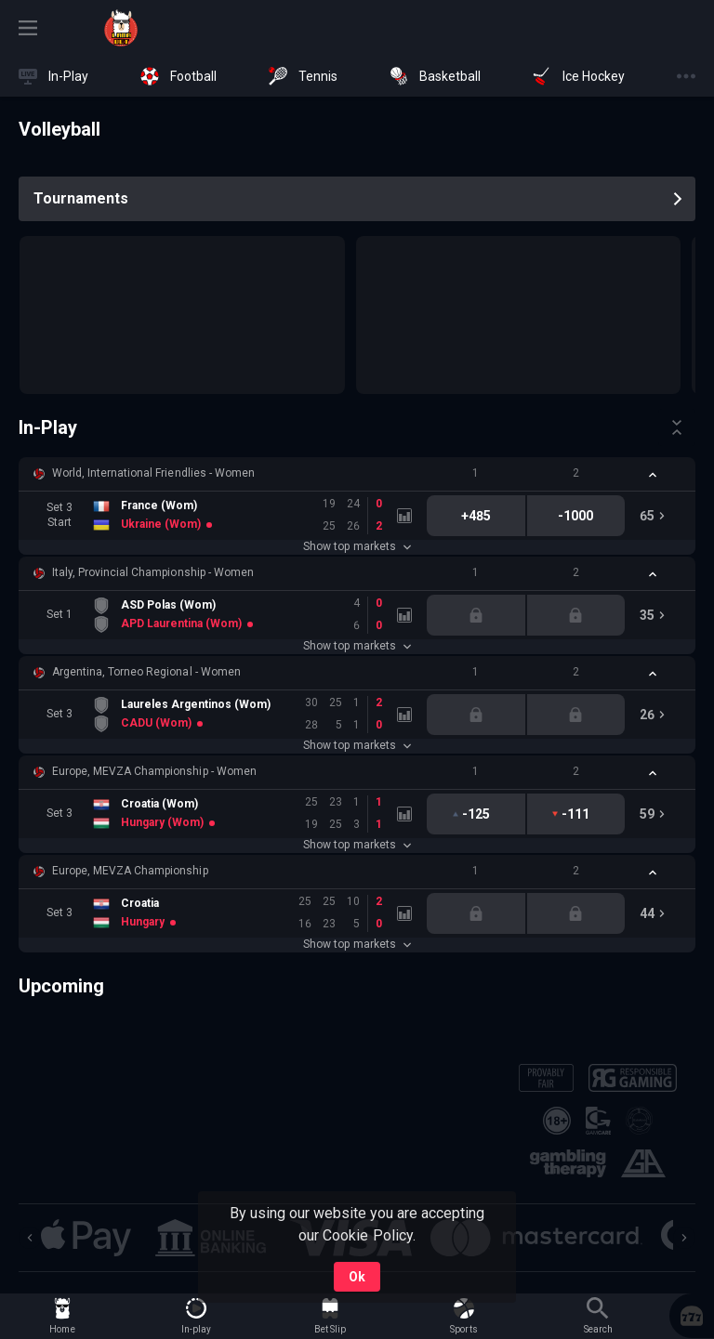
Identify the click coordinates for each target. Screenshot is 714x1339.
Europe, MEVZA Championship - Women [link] (154, 771)
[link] (121, 27)
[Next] (684, 1238)
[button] (357, 474)
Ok (357, 1276)
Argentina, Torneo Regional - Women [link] (146, 671)
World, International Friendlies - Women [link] (153, 472)
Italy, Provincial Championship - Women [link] (153, 572)
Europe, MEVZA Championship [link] (130, 870)
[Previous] (30, 1238)
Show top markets (356, 546)
